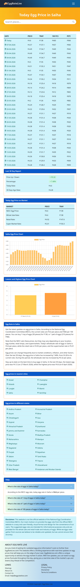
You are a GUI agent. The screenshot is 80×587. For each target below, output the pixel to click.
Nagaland (11, 448)
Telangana (11, 461)
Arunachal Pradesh (43, 409)
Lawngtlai (42, 384)
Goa (37, 418)
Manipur (39, 439)
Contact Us (9, 573)
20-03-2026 (10, 122)
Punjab (10, 452)
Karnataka (40, 431)
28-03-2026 (10, 88)
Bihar (38, 413)
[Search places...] (40, 21)
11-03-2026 (10, 161)
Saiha (9, 393)
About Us (8, 571)
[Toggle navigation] (73, 4)
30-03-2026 (10, 79)
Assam (10, 413)
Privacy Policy (46, 567)
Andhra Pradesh (13, 409)
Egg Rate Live (47, 584)
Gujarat (10, 422)
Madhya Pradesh (42, 435)
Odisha (39, 448)
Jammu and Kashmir (15, 431)
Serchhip (41, 393)
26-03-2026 (10, 96)
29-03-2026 (10, 83)
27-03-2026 (10, 92)
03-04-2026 (10, 62)
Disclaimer (45, 570)
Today (8, 40)
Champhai (42, 380)
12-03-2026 (10, 156)
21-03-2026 (10, 118)
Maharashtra (12, 439)
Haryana (39, 422)
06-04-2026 (10, 49)
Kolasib (10, 384)
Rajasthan (40, 452)
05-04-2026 (10, 53)
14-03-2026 (10, 148)
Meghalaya (11, 444)
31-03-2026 (10, 75)
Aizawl (10, 380)
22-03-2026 (10, 113)
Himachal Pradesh (14, 426)
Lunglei (10, 388)
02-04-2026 (10, 66)
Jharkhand (40, 426)
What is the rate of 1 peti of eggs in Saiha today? (26, 503)
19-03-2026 (10, 126)
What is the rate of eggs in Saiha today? (23, 486)
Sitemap (8, 568)
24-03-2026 (10, 105)
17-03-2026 (10, 135)
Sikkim (10, 456)
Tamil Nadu (40, 456)
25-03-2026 (10, 100)
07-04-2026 (10, 45)
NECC (70, 522)
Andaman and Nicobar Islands (48, 469)
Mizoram (39, 444)
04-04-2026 (10, 58)
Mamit (40, 388)
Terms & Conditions (49, 572)
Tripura (39, 461)
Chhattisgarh (12, 418)
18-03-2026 (10, 131)
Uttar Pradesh (12, 465)
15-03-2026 (10, 143)
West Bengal (12, 469)
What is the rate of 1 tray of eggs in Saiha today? (26, 498)
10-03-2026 (10, 165)
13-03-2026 (10, 152)
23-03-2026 (10, 109)
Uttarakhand (41, 465)
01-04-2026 (10, 70)
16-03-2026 (10, 139)
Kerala (9, 435)
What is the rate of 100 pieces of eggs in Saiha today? (28, 509)
